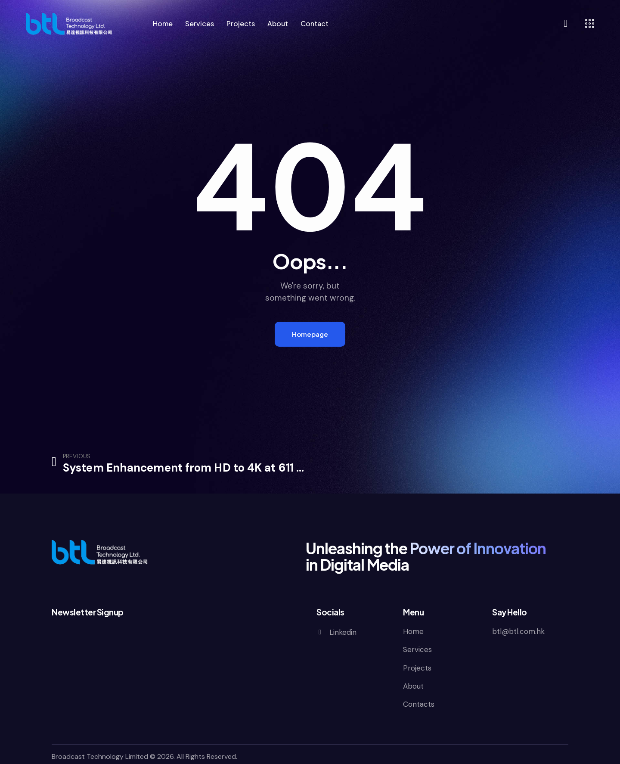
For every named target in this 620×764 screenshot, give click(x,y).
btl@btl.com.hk (518, 631)
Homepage (310, 334)
